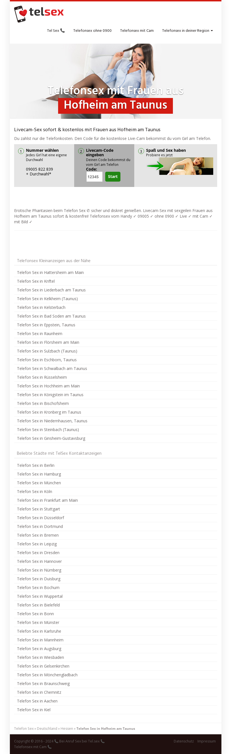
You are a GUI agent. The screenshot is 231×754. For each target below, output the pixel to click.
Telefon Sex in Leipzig (37, 543)
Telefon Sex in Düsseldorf (40, 517)
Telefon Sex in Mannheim (40, 640)
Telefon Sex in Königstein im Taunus (50, 394)
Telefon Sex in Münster (38, 622)
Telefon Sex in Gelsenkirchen (43, 666)
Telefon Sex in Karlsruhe (39, 631)
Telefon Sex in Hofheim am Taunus (105, 728)
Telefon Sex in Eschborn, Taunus (47, 359)
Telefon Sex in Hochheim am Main (48, 386)
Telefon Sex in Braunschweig (43, 683)
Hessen (67, 728)
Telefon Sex (24, 728)
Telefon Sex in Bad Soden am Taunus (51, 316)
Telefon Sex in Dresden (38, 552)
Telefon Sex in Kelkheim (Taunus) (47, 298)
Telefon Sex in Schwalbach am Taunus (52, 368)
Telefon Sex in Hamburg (39, 474)
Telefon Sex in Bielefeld (38, 605)
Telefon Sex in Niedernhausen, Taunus (52, 420)
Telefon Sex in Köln (34, 491)
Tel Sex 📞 (56, 31)
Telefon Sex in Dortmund (40, 526)
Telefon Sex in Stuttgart (38, 509)
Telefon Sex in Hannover (39, 561)
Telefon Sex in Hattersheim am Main (50, 272)
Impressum (206, 741)
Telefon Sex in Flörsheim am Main (48, 342)
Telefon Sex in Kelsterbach (41, 307)
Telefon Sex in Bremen (38, 535)
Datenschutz (184, 741)
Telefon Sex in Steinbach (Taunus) (48, 429)
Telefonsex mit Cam (137, 31)
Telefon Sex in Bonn (35, 613)
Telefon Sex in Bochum (38, 587)
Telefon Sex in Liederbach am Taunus (51, 290)
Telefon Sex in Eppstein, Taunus (46, 324)
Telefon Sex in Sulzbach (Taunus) (47, 351)
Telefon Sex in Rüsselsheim (42, 377)
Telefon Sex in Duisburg (38, 578)
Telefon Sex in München (39, 482)
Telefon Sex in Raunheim (39, 333)
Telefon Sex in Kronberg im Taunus (49, 412)
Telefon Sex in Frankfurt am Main (47, 500)
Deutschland (47, 728)
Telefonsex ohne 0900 (92, 31)
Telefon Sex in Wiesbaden (40, 657)
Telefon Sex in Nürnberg (39, 570)
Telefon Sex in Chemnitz (39, 692)
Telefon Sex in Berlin (35, 465)
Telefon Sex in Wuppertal (40, 596)
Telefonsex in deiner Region (187, 31)
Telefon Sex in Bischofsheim (43, 403)
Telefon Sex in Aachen (37, 701)
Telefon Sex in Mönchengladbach (47, 674)
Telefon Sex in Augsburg (39, 648)
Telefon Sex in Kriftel (36, 281)
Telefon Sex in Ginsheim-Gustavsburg (51, 438)
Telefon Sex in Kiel (33, 709)
